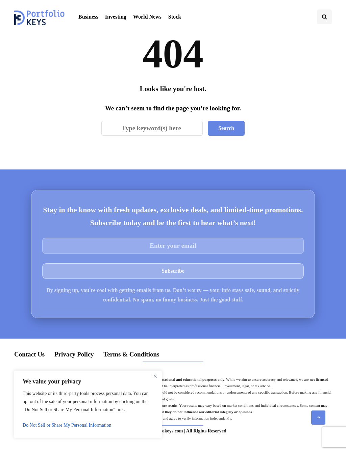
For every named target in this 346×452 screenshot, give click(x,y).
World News (147, 17)
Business (88, 17)
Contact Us (29, 354)
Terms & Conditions (131, 354)
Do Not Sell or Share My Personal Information (67, 425)
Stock (174, 17)
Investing (115, 17)
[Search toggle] (324, 16)
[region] (88, 404)
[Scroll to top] (318, 417)
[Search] (152, 128)
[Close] (155, 376)
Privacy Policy (74, 354)
